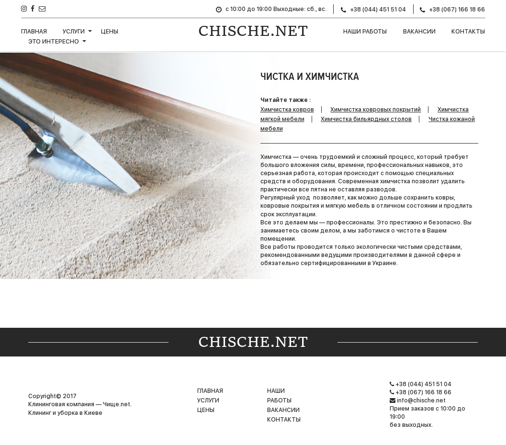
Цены (109, 31)
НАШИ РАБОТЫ (365, 31)
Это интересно (53, 41)
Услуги (74, 31)
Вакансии (419, 31)
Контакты (468, 31)
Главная (34, 31)
